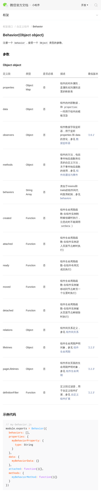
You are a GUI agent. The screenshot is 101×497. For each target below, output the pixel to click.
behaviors (65, 198)
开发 (83, 5)
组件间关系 (72, 331)
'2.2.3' (91, 347)
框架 (6, 15)
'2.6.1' (91, 134)
